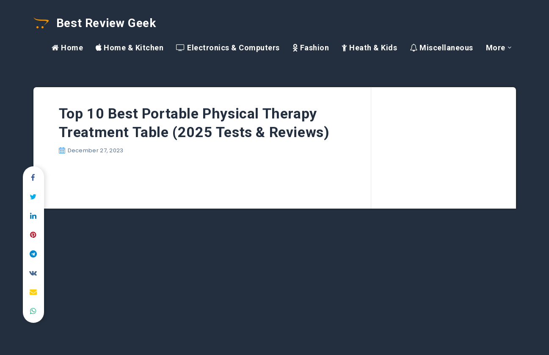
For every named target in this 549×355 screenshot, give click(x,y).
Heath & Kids (369, 47)
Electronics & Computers (228, 47)
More (495, 47)
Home (67, 47)
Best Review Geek (94, 23)
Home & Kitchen (129, 47)
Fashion (310, 47)
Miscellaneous (441, 47)
